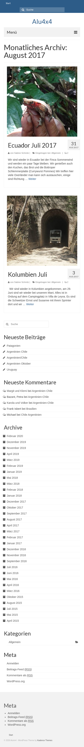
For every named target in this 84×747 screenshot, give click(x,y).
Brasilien (31, 408)
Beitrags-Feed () (19, 669)
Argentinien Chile (17, 351)
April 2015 (13, 620)
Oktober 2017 (15, 507)
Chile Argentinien (31, 414)
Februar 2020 (15, 436)
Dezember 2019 (16, 442)
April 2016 (13, 585)
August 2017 (14, 519)
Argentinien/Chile (17, 357)
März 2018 (13, 483)
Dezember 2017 (16, 501)
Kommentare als (20, 675)
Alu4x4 (42, 21)
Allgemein (56, 153)
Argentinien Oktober (19, 363)
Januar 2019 (14, 471)
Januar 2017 (14, 543)
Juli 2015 (12, 608)
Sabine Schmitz (21, 153)
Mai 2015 (12, 614)
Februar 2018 (15, 489)
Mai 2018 (12, 477)
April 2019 (13, 453)
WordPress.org (16, 681)
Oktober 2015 (15, 596)
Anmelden (13, 663)
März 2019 (13, 459)
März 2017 (13, 531)
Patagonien (13, 345)
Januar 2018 (14, 495)
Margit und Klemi (17, 390)
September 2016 (17, 561)
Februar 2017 (15, 537)
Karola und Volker (17, 402)
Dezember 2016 (16, 549)
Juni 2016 (12, 573)
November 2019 (16, 448)
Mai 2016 (12, 579)
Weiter (32, 178)
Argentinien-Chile (38, 396)
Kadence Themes (44, 740)
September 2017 (17, 513)
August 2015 (14, 602)
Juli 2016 (12, 567)
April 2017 (13, 525)
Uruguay (12, 369)
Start (8, 3)
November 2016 (16, 555)
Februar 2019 (15, 465)
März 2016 (13, 590)
